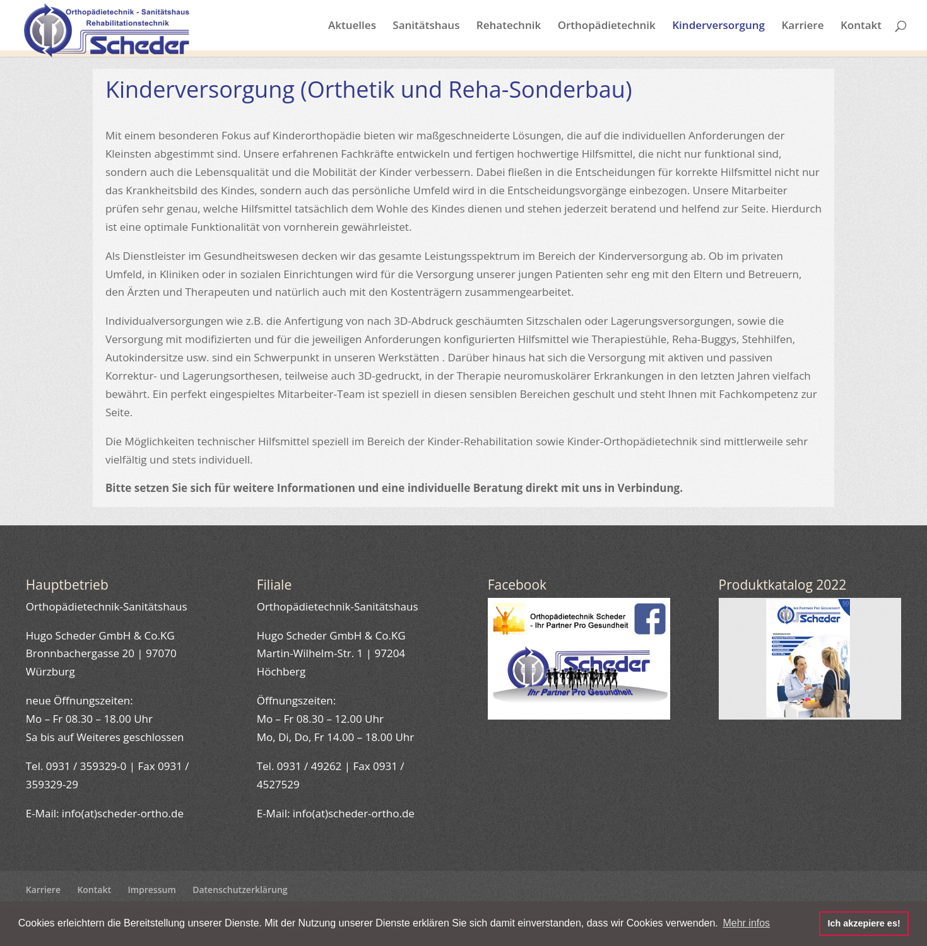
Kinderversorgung (718, 26)
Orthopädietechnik (607, 26)
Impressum (151, 890)
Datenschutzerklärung (239, 890)
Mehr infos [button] (746, 923)
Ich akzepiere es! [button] (863, 923)
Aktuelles (352, 26)
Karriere (802, 26)
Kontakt (861, 26)
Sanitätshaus (426, 26)
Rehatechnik (508, 26)
